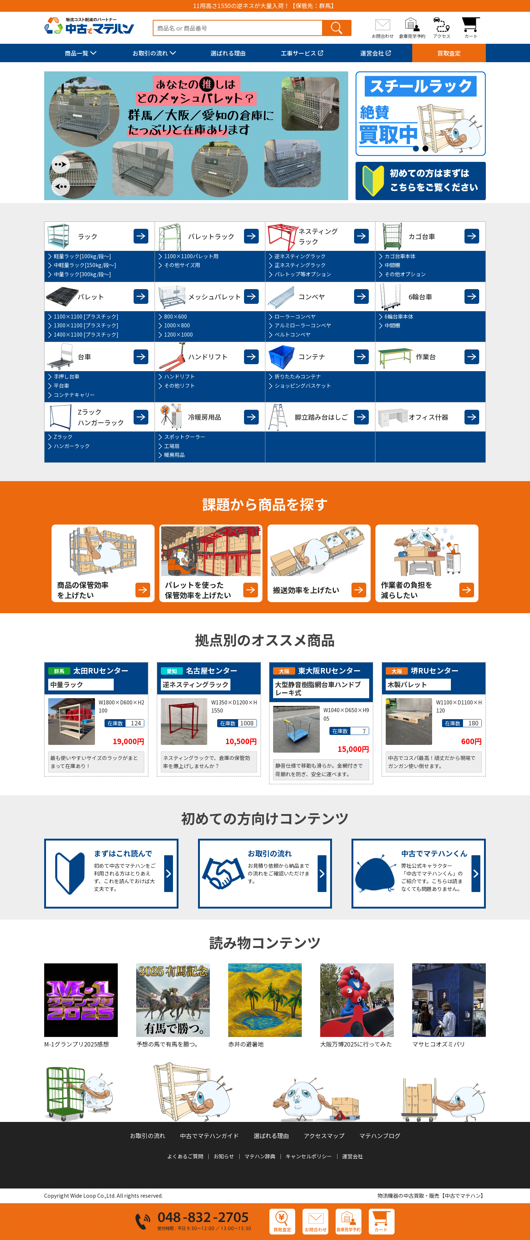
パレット (91, 296)
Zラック (63, 436)
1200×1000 (178, 334)
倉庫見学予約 (412, 36)
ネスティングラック (318, 236)
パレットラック (211, 236)
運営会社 (372, 53)
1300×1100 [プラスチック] (86, 325)
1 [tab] (418, 149)
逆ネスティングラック (300, 256)
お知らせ (223, 1156)
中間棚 (392, 265)
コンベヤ (311, 296)
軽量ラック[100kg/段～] (82, 256)
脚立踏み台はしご (321, 417)
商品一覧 (76, 53)
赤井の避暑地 (246, 1044)
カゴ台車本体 (400, 256)
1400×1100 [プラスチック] (86, 334)
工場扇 (172, 446)
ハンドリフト (208, 356)
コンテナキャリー (74, 394)
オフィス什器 (428, 417)
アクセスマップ (324, 1135)
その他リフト (179, 385)
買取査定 (449, 53)
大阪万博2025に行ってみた (356, 1044)
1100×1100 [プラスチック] (86, 316)
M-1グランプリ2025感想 (76, 1044)
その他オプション (405, 274)
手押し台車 (67, 376)
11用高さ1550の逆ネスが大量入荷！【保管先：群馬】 (265, 5)
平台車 (61, 385)
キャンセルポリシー (309, 1156)
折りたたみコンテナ (298, 376)
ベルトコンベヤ (293, 334)
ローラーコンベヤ (295, 316)
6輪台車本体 (399, 316)
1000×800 (177, 325)
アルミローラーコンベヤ (303, 325)
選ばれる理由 (228, 53)
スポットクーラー (184, 436)
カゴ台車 (422, 236)
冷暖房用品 (204, 417)
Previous (61, 186)
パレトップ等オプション (303, 274)
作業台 (426, 356)
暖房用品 (174, 454)
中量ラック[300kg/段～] (82, 274)
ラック (88, 236)
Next (61, 164)
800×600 (175, 316)
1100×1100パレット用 (191, 256)
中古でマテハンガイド (209, 1135)
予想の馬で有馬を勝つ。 (168, 1044)
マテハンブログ (379, 1135)
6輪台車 (420, 296)
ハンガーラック (72, 446)
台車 (84, 356)
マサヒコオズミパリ (438, 1044)
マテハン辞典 (259, 1156)
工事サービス (298, 53)
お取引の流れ (150, 53)
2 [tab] (427, 149)
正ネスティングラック (300, 265)
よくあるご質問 (185, 1156)
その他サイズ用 (182, 265)
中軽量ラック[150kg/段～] (85, 265)
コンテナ (311, 356)
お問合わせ (383, 36)
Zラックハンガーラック (101, 417)
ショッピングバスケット (303, 385)
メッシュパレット (214, 296)
